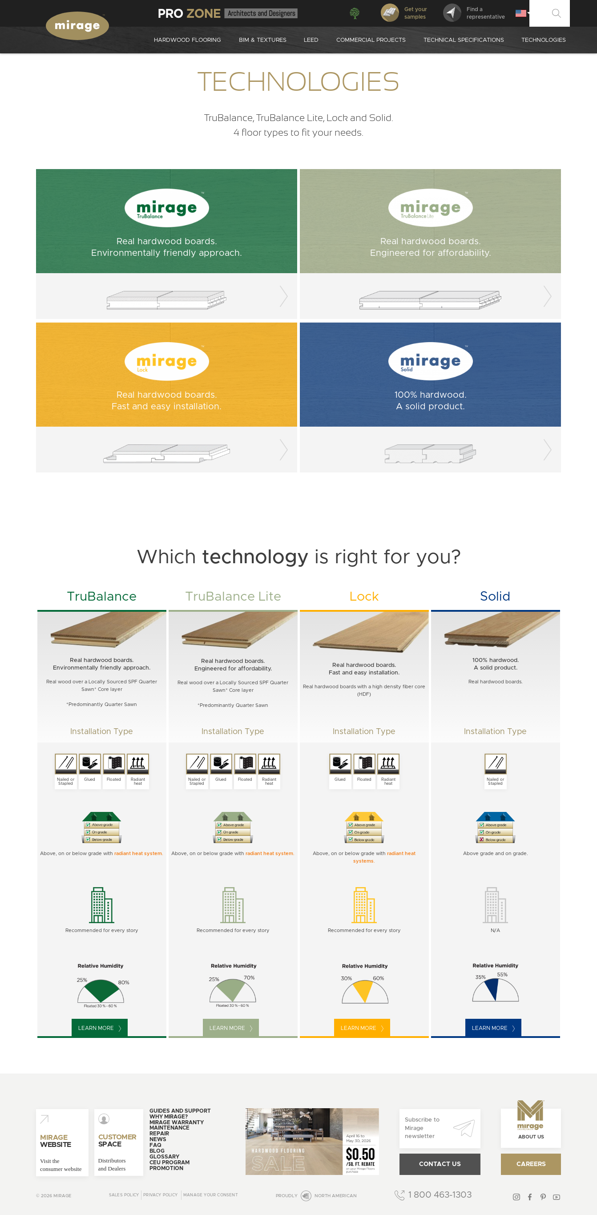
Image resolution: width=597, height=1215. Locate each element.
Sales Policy (124, 1195)
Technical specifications (464, 40)
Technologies (543, 40)
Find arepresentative (474, 13)
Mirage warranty (176, 1122)
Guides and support (180, 1111)
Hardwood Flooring (187, 40)
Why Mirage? (168, 1116)
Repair (159, 1133)
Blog (157, 1151)
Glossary (164, 1156)
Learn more (99, 1028)
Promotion (166, 1168)
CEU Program (169, 1162)
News (157, 1139)
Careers (531, 1164)
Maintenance (169, 1127)
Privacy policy (160, 1195)
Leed (311, 40)
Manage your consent (210, 1195)
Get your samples (404, 13)
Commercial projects (371, 40)
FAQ (155, 1145)
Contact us (440, 1164)
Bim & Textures (262, 40)
